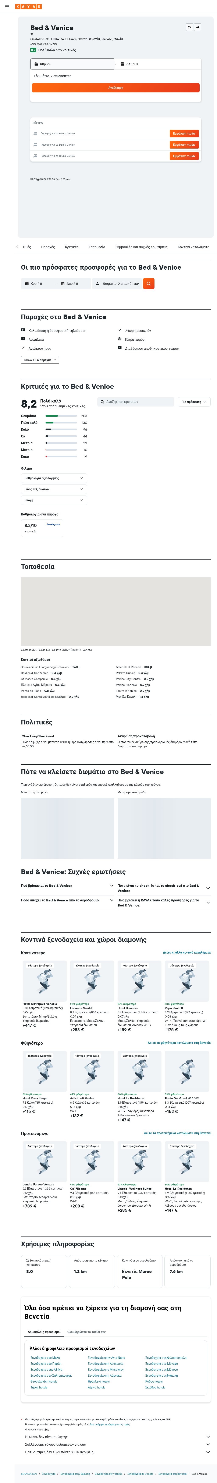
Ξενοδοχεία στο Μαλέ (45, 1358)
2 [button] (102, 103)
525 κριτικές (66, 50)
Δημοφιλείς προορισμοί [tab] (44, 1332)
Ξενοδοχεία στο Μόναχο (161, 1364)
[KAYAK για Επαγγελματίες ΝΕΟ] (7, 67)
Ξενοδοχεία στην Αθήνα (46, 1370)
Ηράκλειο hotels (99, 1381)
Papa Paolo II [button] (174, 1008)
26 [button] (61, 144)
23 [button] (101, 134)
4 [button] (51, 113)
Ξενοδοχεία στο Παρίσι (46, 1364)
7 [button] (81, 113)
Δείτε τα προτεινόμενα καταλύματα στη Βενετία (177, 1133)
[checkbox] (42, 528)
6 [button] (71, 113)
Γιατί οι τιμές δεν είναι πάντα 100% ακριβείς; (118, 1452)
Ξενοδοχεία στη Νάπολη (161, 1375)
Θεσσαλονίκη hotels (44, 1381)
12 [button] (61, 124)
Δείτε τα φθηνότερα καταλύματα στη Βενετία (179, 1043)
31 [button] (40, 154)
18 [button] (50, 134)
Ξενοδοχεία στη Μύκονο (161, 1370)
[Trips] (7, 79)
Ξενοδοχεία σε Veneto (140, 1473)
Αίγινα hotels (96, 1387)
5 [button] (61, 113)
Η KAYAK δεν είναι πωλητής (118, 1436)
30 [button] (101, 144)
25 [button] (51, 144)
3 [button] (41, 113)
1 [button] (91, 103)
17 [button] (40, 134)
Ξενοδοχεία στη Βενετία (172, 1473)
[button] (7, 6)
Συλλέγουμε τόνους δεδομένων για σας (118, 1444)
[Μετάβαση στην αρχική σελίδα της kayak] (28, 6)
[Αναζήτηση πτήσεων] (7, 19)
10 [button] (40, 124)
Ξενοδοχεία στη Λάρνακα (104, 1375)
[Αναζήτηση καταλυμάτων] (7, 28)
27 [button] (71, 144)
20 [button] (71, 134)
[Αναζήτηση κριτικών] (139, 402)
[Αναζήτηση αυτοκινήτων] (7, 37)
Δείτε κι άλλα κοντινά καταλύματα (187, 952)
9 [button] (102, 113)
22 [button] (91, 134)
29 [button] (91, 144)
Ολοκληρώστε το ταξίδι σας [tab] (86, 1332)
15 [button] (91, 124)
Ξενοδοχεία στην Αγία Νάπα (106, 1358)
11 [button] (50, 124)
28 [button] (81, 144)
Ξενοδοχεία (48, 1473)
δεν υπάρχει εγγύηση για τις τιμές (110, 1424)
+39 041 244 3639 (43, 44)
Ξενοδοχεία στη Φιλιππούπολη (165, 1358)
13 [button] (71, 124)
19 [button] (61, 134)
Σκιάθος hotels (155, 1387)
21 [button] (81, 134)
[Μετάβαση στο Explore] (7, 49)
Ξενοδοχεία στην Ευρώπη (75, 1473)
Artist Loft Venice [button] (82, 1098)
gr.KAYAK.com (29, 1473)
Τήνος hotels (39, 1387)
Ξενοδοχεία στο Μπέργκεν (106, 1370)
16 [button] (101, 124)
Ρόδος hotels (154, 1381)
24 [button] (40, 144)
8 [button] (91, 113)
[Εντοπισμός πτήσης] (7, 58)
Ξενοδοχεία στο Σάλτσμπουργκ (51, 1375)
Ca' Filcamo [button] (78, 1189)
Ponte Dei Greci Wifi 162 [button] (182, 1098)
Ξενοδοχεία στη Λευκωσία (105, 1364)
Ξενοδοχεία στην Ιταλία (108, 1473)
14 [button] (81, 124)
